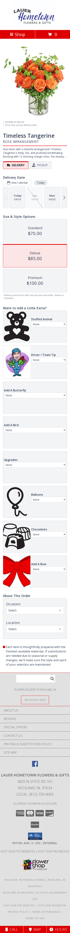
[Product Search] (36, 679)
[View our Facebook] (35, 765)
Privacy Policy (18, 911)
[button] (35, 836)
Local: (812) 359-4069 (35, 794)
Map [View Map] (35, 929)
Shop (17, 34)
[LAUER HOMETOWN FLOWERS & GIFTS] (35, 24)
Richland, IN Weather (18, 892)
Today (40, 182)
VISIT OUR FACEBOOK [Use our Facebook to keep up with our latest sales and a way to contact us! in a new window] (53, 851)
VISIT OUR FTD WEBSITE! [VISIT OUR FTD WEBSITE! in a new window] (18, 851)
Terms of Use (35, 918)
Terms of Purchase (46, 911)
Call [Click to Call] (11, 929)
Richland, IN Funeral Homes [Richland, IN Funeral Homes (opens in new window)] (25, 879)
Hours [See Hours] (58, 929)
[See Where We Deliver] (35, 699)
